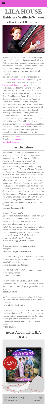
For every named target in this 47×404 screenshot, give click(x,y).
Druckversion (11, 398)
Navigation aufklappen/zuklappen (23, 3)
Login (40, 398)
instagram (17, 139)
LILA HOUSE (23, 11)
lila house (26, 124)
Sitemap (21, 398)
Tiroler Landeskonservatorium (15, 85)
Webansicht (38, 400)
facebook (17, 136)
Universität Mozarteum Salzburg (16, 80)
